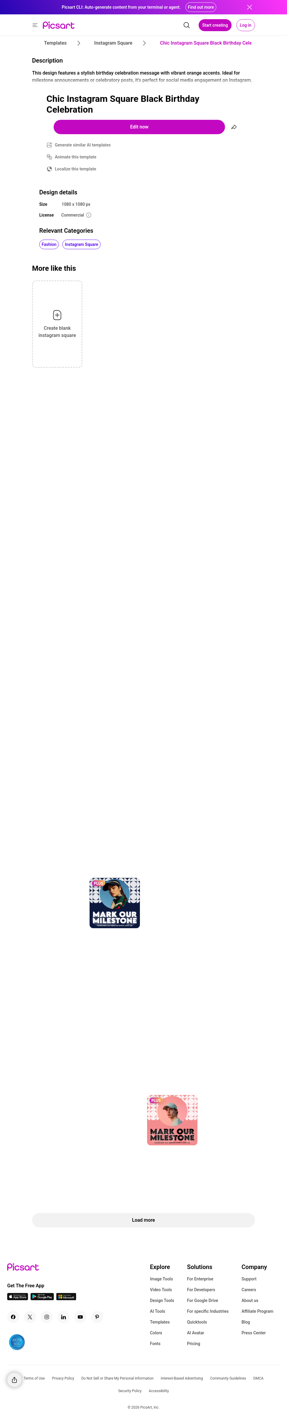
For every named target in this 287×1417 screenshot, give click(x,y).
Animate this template (75, 157)
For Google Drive (202, 1300)
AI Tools (157, 1311)
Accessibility (159, 1391)
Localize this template (75, 169)
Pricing (193, 1343)
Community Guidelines (228, 1378)
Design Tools (162, 1300)
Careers (248, 1289)
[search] (186, 25)
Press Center (253, 1332)
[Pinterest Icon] (97, 1317)
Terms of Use (34, 1378)
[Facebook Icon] (13, 1317)
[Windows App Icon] (66, 1298)
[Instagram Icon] (47, 1317)
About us (249, 1300)
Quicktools (197, 1322)
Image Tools (161, 1279)
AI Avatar (195, 1332)
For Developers (201, 1289)
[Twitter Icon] (30, 1317)
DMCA (258, 1378)
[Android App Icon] (42, 1298)
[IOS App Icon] (17, 1298)
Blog (245, 1322)
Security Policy (129, 1391)
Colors (156, 1332)
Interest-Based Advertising (182, 1378)
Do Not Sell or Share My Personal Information (117, 1378)
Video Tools (161, 1289)
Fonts (155, 1343)
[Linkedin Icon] (64, 1317)
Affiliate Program (257, 1311)
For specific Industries (208, 1311)
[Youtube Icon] (80, 1317)
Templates (160, 1322)
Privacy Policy (63, 1378)
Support (248, 1279)
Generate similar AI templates (83, 145)
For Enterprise (200, 1279)
